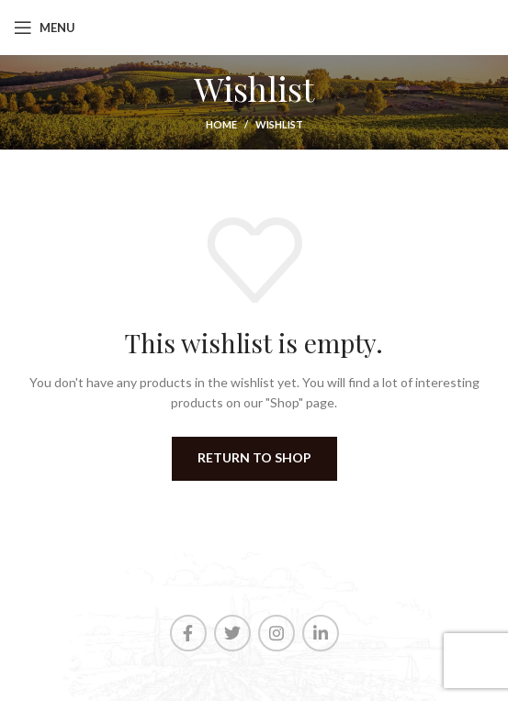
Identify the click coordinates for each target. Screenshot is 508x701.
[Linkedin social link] (320, 633)
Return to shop (254, 457)
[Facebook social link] (188, 633)
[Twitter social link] (232, 633)
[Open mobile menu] (45, 27)
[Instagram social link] (276, 633)
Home (221, 124)
